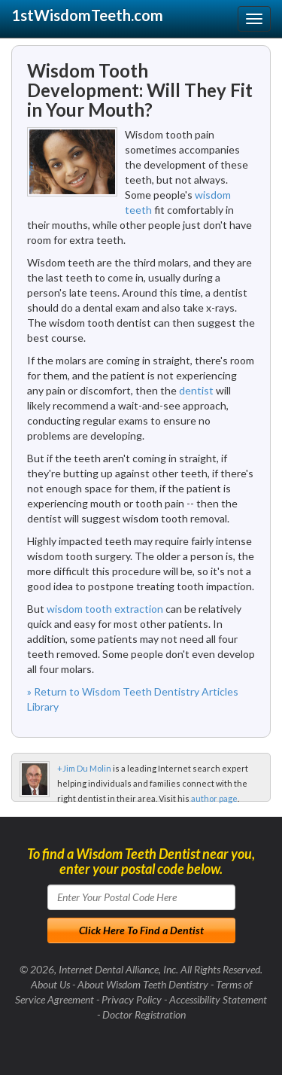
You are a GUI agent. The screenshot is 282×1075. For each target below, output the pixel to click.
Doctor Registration (144, 1014)
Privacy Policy (132, 999)
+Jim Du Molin (84, 768)
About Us (50, 984)
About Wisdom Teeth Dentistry (142, 984)
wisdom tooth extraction (105, 608)
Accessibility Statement (218, 999)
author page (214, 798)
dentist (196, 390)
